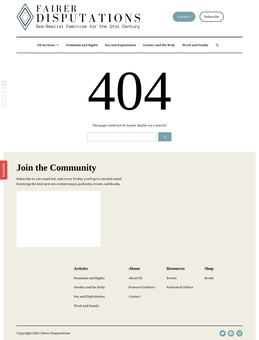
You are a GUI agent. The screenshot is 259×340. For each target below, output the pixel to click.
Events (172, 278)
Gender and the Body (159, 45)
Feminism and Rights (82, 45)
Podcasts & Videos (180, 287)
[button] (217, 45)
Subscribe (211, 16)
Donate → (184, 16)
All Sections (48, 45)
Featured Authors (142, 287)
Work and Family (195, 45)
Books (209, 278)
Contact (134, 296)
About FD (135, 278)
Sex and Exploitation (120, 45)
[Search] (165, 136)
